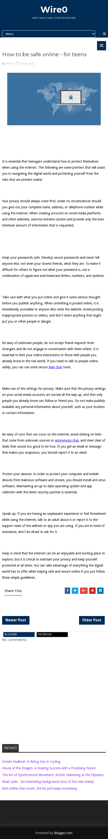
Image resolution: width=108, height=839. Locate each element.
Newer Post (15, 620)
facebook (45, 634)
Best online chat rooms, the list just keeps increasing (39, 788)
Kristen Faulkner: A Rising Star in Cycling (31, 761)
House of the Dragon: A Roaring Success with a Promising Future (49, 768)
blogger (10, 634)
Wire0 (54, 9)
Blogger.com (63, 833)
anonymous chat (67, 440)
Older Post (91, 620)
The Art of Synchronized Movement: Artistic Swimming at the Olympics (53, 775)
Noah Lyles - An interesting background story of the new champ (48, 781)
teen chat (55, 367)
